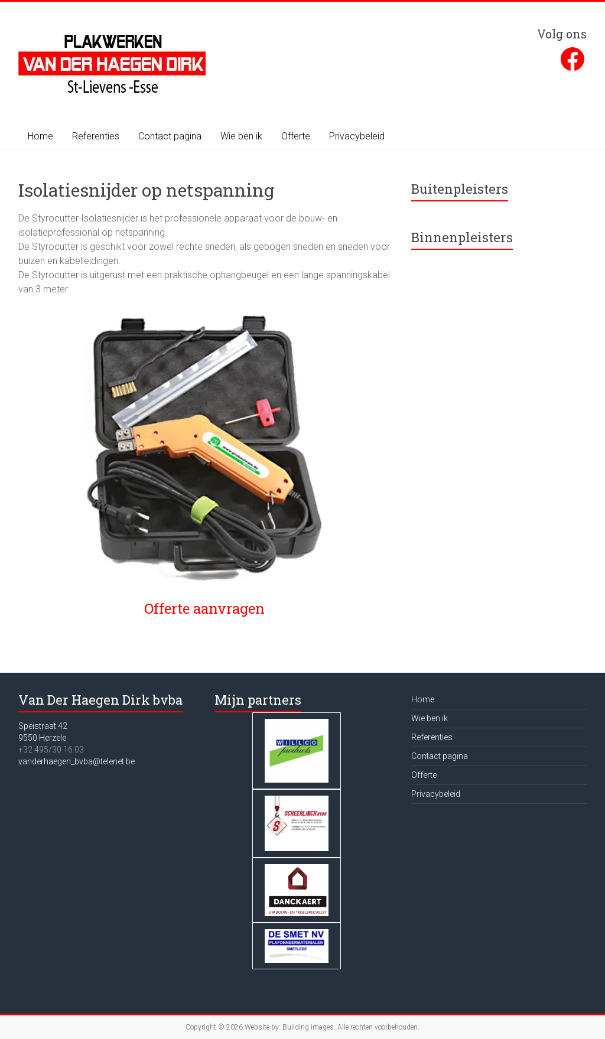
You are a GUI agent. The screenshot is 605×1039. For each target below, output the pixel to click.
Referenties (95, 136)
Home (40, 136)
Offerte (295, 136)
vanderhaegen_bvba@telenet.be (76, 761)
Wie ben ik (241, 136)
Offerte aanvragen (204, 608)
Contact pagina (169, 136)
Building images (308, 1027)
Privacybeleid (357, 136)
